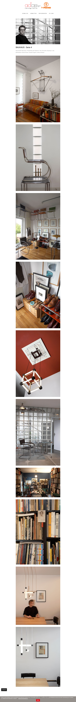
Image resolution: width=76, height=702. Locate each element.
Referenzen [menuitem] (43, 13)
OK (38, 697)
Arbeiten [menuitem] (33, 13)
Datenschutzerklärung (23, 695)
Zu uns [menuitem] (51, 13)
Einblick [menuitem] (25, 13)
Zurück (4, 689)
